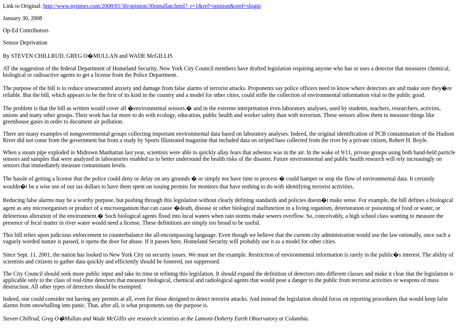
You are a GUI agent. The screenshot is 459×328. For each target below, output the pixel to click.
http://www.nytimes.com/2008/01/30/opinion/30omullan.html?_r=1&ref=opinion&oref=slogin (152, 6)
